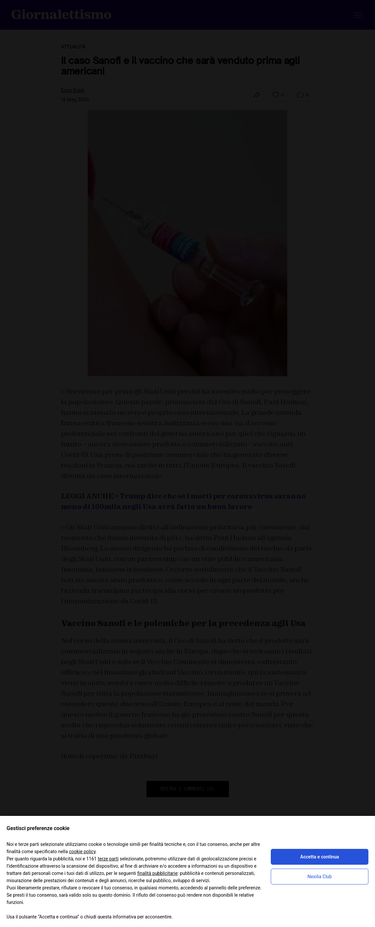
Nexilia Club (319, 876)
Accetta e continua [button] (319, 856)
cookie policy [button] (82, 851)
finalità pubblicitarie (157, 873)
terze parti (108, 858)
